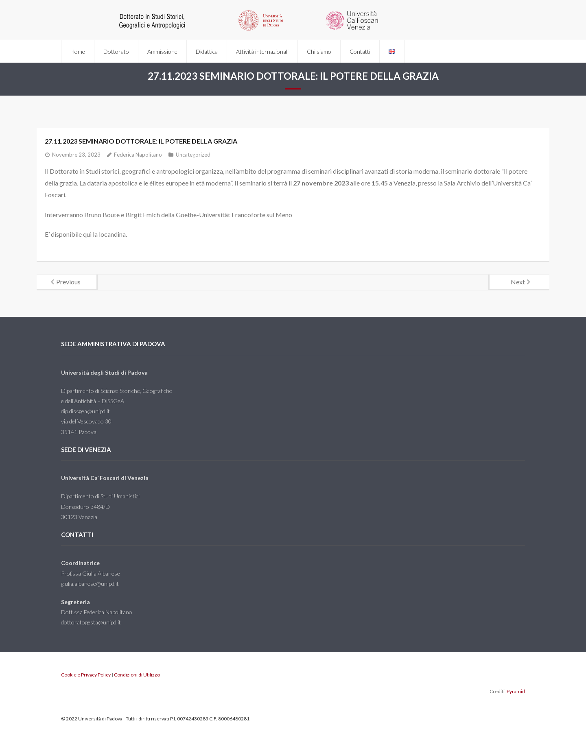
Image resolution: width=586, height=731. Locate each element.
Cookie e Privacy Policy (86, 675)
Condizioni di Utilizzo (137, 675)
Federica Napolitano (138, 154)
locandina (112, 234)
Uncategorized (193, 154)
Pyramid (516, 691)
